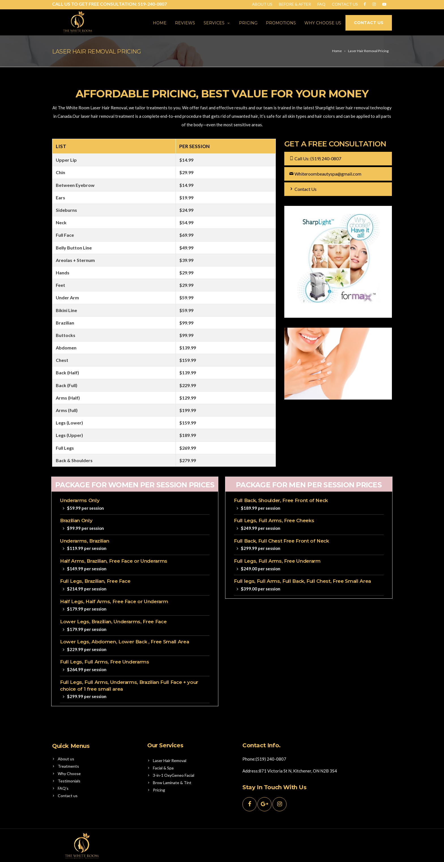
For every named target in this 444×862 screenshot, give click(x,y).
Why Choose (69, 773)
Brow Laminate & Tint (172, 782)
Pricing (248, 22)
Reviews (185, 22)
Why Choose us (322, 22)
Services (217, 22)
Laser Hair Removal (169, 760)
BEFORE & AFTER (295, 4)
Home (159, 22)
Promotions (281, 22)
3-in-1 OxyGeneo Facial (173, 775)
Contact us (68, 795)
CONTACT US (368, 22)
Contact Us (345, 4)
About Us (262, 4)
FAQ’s (63, 788)
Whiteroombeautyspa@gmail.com (327, 173)
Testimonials (69, 780)
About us (66, 758)
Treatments (68, 766)
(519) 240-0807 (325, 158)
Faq (321, 4)
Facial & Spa (163, 767)
